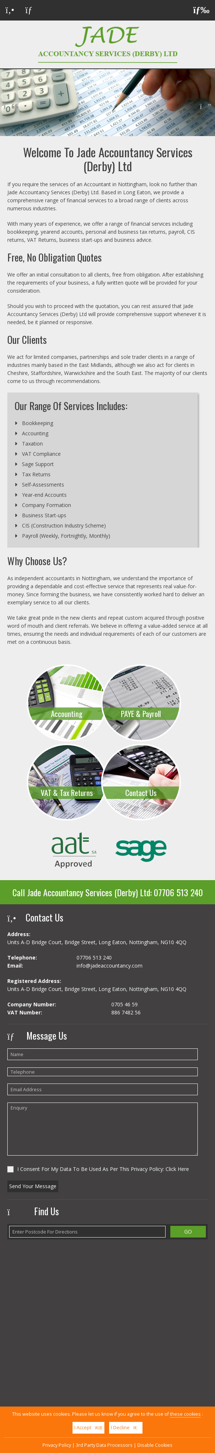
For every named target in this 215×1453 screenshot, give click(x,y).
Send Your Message (32, 1186)
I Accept (88, 1427)
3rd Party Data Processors (104, 1445)
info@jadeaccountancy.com (109, 965)
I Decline (126, 1427)
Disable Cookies (155, 1445)
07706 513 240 (178, 892)
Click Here (177, 1168)
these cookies (185, 1414)
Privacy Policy (56, 1445)
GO (188, 1231)
